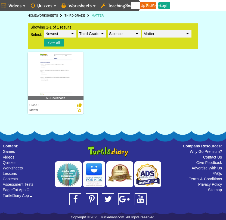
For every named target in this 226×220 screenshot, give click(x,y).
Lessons (10, 173)
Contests (10, 179)
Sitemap (215, 190)
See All (54, 43)
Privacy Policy (210, 184)
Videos (8, 157)
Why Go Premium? (206, 151)
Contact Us (212, 157)
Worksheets (13, 168)
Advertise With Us (207, 168)
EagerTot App (16, 190)
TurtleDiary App (17, 195)
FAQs (217, 173)
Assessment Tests (18, 184)
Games (9, 151)
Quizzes (10, 162)
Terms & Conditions (205, 179)
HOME (32, 15)
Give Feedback (209, 162)
